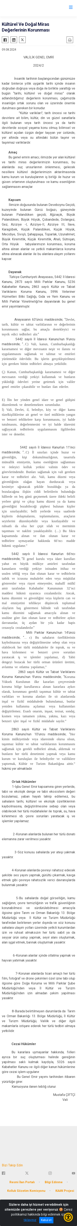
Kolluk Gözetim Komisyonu (26, 1191)
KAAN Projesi (64, 1191)
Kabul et (46, 1220)
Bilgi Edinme (54, 1182)
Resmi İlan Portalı (22, 1182)
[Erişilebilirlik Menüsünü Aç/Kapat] (68, 1217)
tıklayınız (30, 1220)
